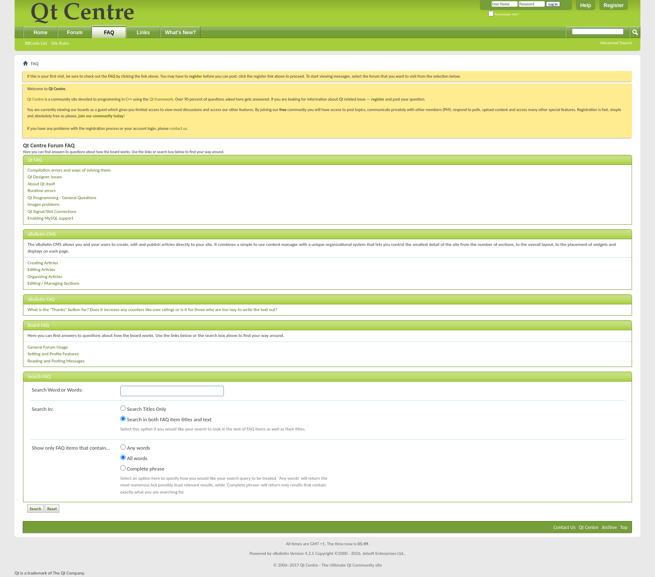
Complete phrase (142, 468)
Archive (609, 527)
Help (585, 5)
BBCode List (36, 43)
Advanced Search (616, 43)
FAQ (109, 32)
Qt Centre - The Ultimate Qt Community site (341, 565)
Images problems (43, 204)
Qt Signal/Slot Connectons (52, 211)
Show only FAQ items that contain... (71, 448)
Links (143, 32)
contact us (178, 128)
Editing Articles (41, 269)
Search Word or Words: (57, 390)
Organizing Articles (45, 276)
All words (133, 458)
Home (40, 32)
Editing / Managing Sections (53, 283)
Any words (135, 447)
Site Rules (60, 43)
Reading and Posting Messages (56, 361)
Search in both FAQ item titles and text (165, 419)
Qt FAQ (35, 160)
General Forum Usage (48, 347)
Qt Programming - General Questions (62, 197)
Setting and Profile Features (53, 354)
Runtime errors (42, 190)
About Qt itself (41, 184)
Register (614, 5)
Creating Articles (43, 263)
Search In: (42, 409)
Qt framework (161, 99)
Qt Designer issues (45, 177)
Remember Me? (503, 14)
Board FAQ (38, 325)
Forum (74, 32)
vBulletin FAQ (41, 299)
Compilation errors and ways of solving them (69, 170)
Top (623, 527)
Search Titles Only (143, 408)
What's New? (180, 32)
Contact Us (564, 527)
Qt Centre (35, 99)
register (377, 99)
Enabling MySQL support (51, 218)
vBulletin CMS (42, 234)
